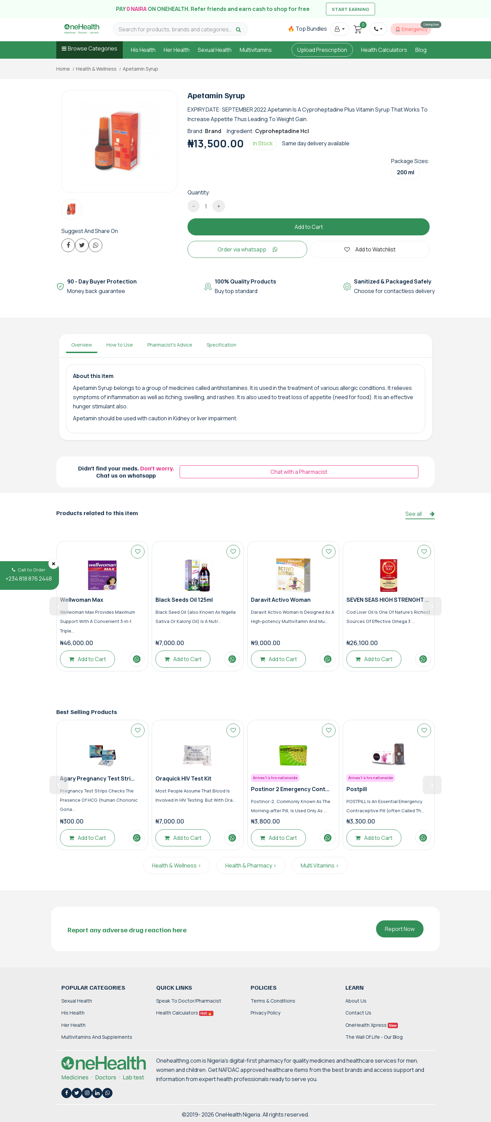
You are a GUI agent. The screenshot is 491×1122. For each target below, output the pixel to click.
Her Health (177, 50)
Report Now (400, 929)
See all (420, 514)
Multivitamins (256, 50)
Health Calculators (384, 50)
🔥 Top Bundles (307, 28)
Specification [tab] (221, 344)
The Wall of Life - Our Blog (374, 1037)
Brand (213, 131)
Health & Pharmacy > (251, 865)
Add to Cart (309, 227)
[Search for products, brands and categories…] (176, 29)
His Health (143, 50)
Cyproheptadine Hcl (282, 131)
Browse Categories (92, 48)
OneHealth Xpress (371, 1025)
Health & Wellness (96, 69)
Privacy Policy (265, 1012)
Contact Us (358, 1012)
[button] (339, 29)
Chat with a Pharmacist (298, 472)
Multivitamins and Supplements (96, 1037)
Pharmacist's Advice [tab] (169, 344)
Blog (421, 50)
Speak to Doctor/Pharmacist (188, 1000)
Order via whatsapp (248, 249)
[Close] (53, 563)
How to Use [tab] (119, 344)
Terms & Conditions (273, 1000)
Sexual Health (215, 50)
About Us (356, 1000)
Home (63, 69)
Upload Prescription (322, 50)
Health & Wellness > (176, 865)
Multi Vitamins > (320, 865)
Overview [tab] (81, 344)
